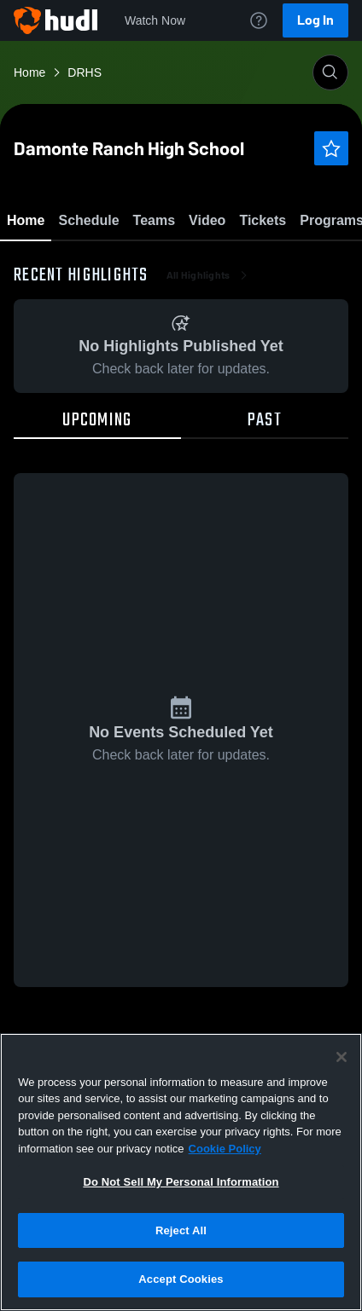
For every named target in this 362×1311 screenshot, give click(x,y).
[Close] (341, 1057)
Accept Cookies (180, 1279)
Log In (315, 20)
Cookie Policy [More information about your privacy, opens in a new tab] (225, 1148)
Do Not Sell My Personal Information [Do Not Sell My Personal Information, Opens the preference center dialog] (180, 1181)
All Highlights (208, 375)
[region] (181, 1172)
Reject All (181, 1230)
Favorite (160, 263)
